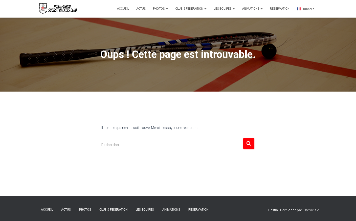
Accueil (123, 8)
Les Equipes (224, 8)
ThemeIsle (311, 210)
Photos (160, 8)
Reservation (279, 8)
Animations (252, 8)
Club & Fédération (190, 8)
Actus (141, 8)
